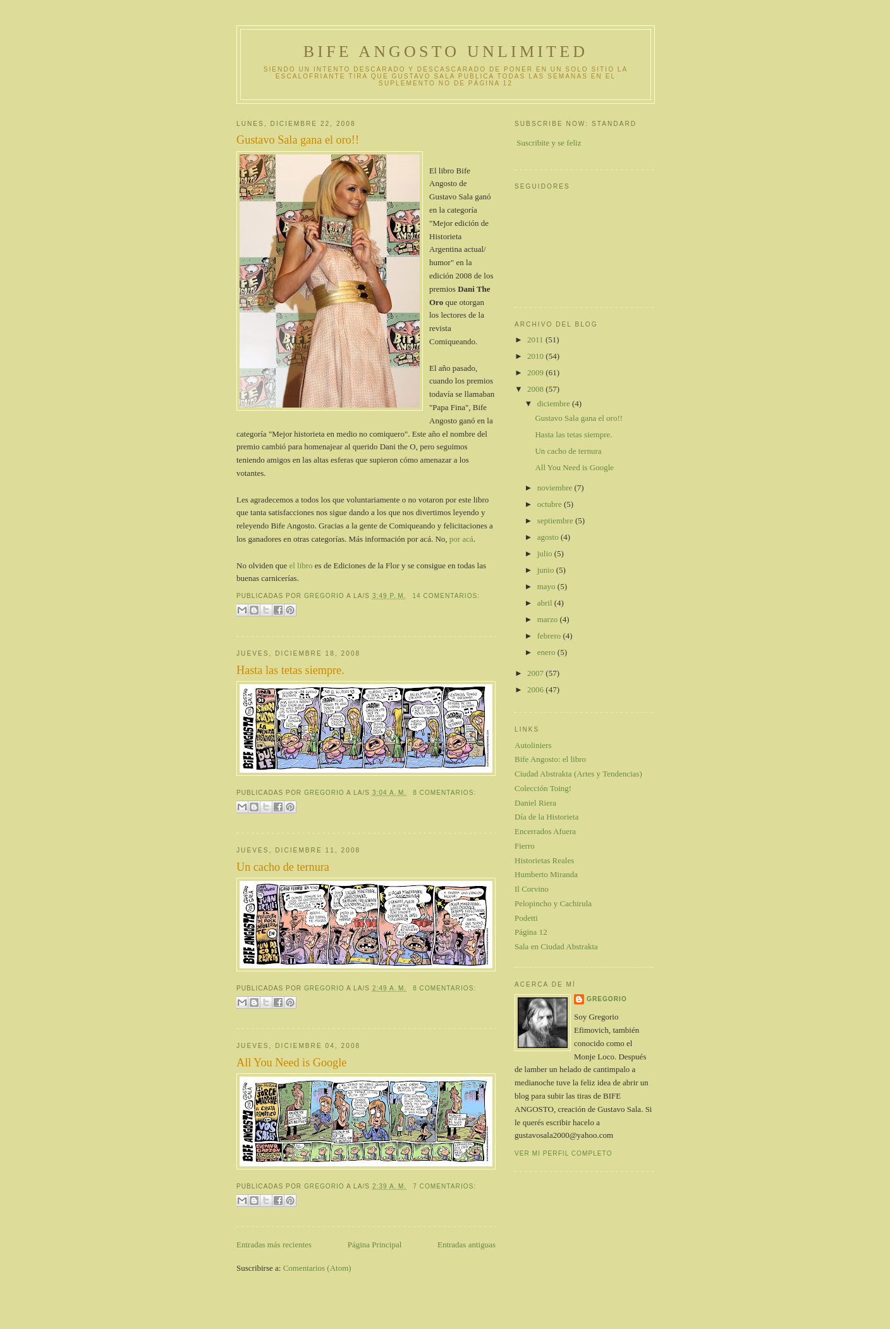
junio (546, 570)
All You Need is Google (291, 1062)
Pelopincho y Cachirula (553, 903)
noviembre (556, 487)
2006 (536, 689)
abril (545, 603)
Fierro (525, 846)
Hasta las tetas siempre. (290, 670)
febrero (550, 635)
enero (547, 652)
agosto (549, 537)
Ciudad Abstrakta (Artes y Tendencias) (578, 773)
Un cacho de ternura (282, 867)
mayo (547, 586)
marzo (548, 619)
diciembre (554, 403)
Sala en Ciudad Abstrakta (556, 946)
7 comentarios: (444, 1186)
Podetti (526, 918)
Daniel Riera (535, 803)
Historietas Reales (544, 860)
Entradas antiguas (466, 1244)
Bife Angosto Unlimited (445, 51)
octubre (550, 504)
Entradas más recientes (274, 1244)
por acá (461, 539)
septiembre (556, 520)
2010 (536, 356)
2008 (536, 389)
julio (545, 553)
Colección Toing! (543, 788)
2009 (536, 372)
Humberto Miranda (546, 874)
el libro (300, 565)
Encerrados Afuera (545, 831)
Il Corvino (532, 889)
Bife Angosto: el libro (550, 759)
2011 (536, 339)
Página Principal (375, 1244)
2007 (536, 673)
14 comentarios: (446, 595)
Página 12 (531, 932)
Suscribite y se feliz (548, 142)
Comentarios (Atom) (317, 1268)
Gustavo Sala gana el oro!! (297, 140)
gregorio (607, 998)
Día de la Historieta (546, 816)
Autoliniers (533, 745)
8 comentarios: (444, 792)
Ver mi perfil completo (564, 1153)
